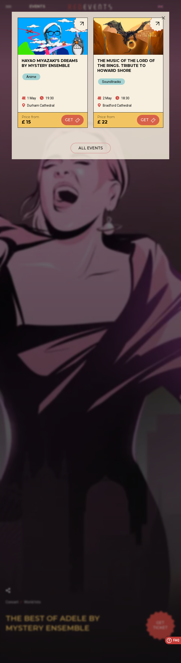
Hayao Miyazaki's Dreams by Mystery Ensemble (50, 63)
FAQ (172, 640)
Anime (31, 77)
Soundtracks (111, 82)
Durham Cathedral (40, 105)
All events (90, 148)
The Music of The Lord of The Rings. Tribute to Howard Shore (126, 65)
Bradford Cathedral (117, 105)
